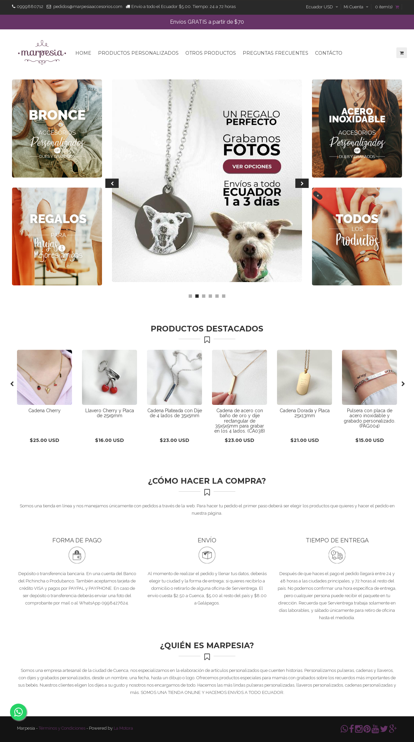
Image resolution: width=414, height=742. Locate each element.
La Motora (123, 728)
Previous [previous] (112, 183)
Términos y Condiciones (62, 728)
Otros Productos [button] (210, 53)
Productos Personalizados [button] (138, 53)
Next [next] (302, 183)
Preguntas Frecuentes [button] (275, 53)
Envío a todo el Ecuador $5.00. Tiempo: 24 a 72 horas (183, 6)
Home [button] (83, 53)
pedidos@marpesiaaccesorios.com (87, 6)
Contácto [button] (328, 53)
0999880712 (30, 6)
